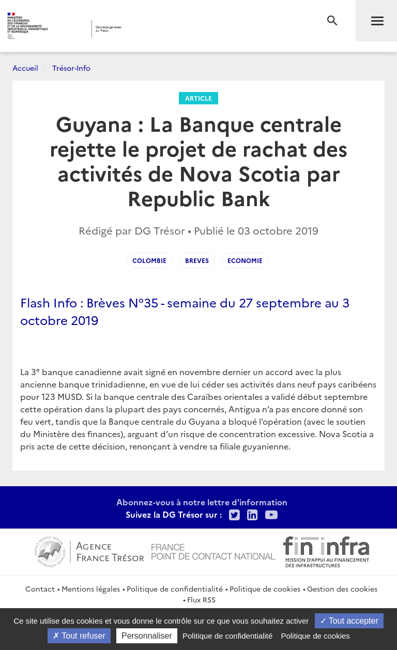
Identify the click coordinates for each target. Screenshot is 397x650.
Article (198, 98)
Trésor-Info (71, 68)
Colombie (149, 260)
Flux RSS (201, 599)
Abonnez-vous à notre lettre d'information (201, 502)
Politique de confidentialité (175, 588)
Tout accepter (349, 620)
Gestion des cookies (342, 588)
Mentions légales (91, 588)
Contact (40, 588)
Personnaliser (146, 635)
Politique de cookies (265, 588)
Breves (197, 260)
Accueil (25, 68)
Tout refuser (79, 635)
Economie (245, 260)
